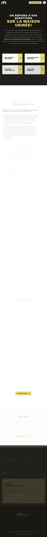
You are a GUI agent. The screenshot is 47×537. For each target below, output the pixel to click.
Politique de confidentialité (23, 534)
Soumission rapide (35, 2)
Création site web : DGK (30, 532)
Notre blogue (22, 393)
